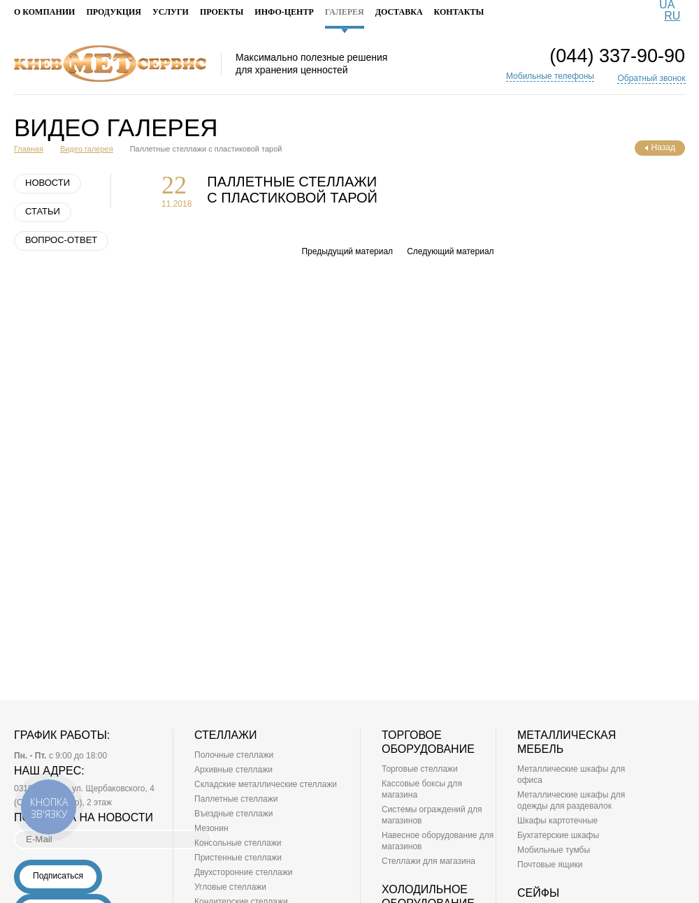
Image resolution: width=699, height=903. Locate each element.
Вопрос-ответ (61, 240)
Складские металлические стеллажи (265, 784)
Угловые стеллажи (230, 887)
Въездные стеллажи (233, 813)
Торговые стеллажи (420, 769)
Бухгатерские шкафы (558, 835)
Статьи (42, 211)
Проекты (221, 12)
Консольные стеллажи (237, 843)
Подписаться (58, 876)
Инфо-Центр (283, 12)
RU (672, 16)
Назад (659, 147)
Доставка (399, 12)
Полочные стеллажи (233, 755)
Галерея (344, 18)
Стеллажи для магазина (428, 861)
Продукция (113, 12)
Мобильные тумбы (553, 850)
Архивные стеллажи (233, 769)
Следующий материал (450, 251)
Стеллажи (225, 735)
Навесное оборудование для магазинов (437, 840)
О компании (44, 12)
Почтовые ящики (549, 864)
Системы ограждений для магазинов (432, 815)
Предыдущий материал (347, 251)
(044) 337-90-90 (617, 56)
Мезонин (211, 828)
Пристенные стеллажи (238, 857)
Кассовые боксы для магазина (422, 789)
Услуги (170, 12)
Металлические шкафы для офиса (571, 774)
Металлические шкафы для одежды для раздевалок (571, 800)
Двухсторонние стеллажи (243, 872)
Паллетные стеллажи (236, 799)
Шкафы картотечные (557, 820)
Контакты (459, 12)
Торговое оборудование (428, 742)
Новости (47, 182)
